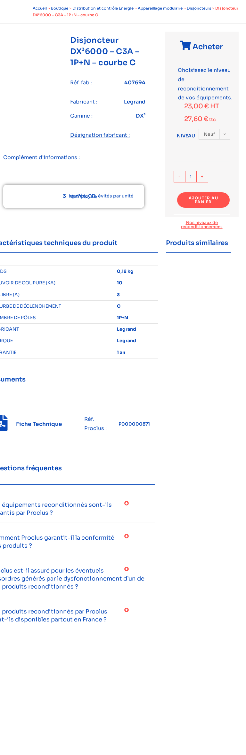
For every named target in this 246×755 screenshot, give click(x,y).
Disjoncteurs (199, 8)
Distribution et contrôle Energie (103, 8)
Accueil (40, 8)
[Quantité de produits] (191, 176)
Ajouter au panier (203, 200)
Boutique (59, 8)
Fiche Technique (39, 424)
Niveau (186, 136)
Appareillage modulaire (160, 8)
